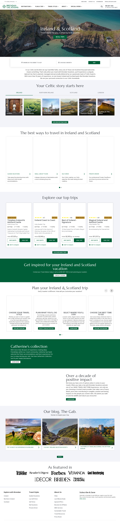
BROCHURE (84, 1)
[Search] (102, 6)
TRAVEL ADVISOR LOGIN (110, 1)
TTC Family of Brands (9, 1)
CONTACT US (91, 1)
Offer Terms (83, 500)
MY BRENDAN (100, 1)
